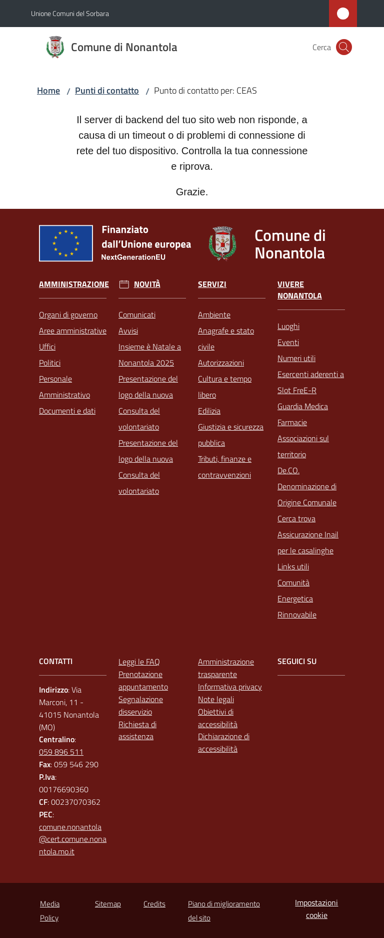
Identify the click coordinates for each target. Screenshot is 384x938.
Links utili (293, 566)
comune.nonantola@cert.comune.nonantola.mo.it (72, 839)
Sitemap (108, 903)
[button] (344, 47)
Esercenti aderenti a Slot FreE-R (311, 382)
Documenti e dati (67, 411)
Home (48, 90)
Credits (155, 903)
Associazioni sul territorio (303, 446)
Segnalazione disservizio (140, 705)
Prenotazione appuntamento (143, 680)
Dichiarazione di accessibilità (224, 742)
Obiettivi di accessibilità (218, 718)
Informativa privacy (230, 687)
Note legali (216, 699)
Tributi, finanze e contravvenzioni (225, 467)
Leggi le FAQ (139, 662)
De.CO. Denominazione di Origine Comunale (307, 486)
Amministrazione (74, 284)
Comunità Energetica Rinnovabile (297, 598)
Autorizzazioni (221, 363)
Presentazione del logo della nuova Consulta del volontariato (148, 403)
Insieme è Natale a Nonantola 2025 (149, 355)
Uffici (47, 347)
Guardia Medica (303, 406)
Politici (49, 363)
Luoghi (289, 326)
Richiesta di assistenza (137, 730)
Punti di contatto (107, 90)
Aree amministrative (72, 331)
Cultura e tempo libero (225, 387)
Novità (147, 284)
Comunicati (137, 314)
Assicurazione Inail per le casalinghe (308, 542)
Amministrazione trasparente (226, 668)
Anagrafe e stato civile (226, 339)
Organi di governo (68, 314)
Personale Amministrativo (64, 387)
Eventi (288, 342)
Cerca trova (297, 518)
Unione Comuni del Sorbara (70, 13)
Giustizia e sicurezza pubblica (231, 435)
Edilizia (209, 411)
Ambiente (214, 314)
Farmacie (292, 422)
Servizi (212, 284)
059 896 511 (61, 752)
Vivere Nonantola (300, 289)
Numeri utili (297, 358)
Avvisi (128, 331)
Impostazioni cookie (316, 908)
